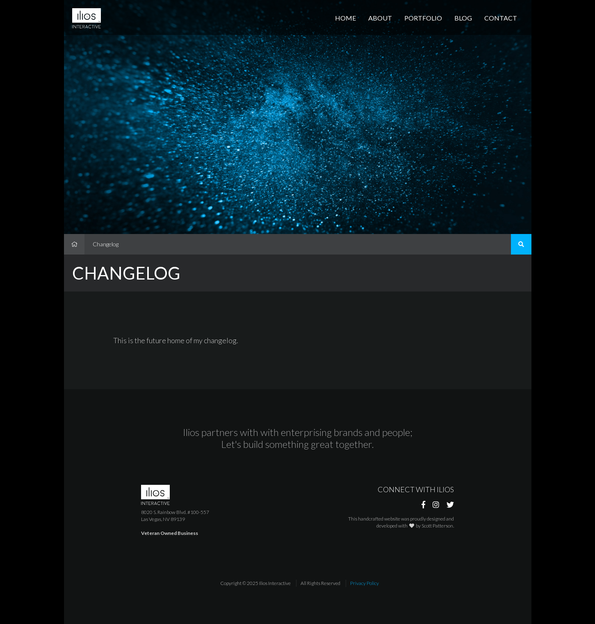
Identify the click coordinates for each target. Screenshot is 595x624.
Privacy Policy (364, 583)
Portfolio (423, 18)
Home (345, 18)
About (380, 18)
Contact (500, 18)
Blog (463, 18)
